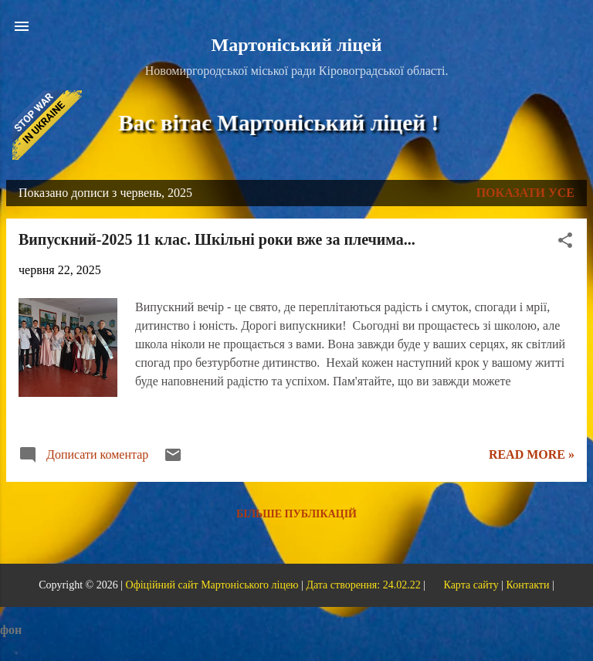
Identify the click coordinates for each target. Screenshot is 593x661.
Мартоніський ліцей (297, 45)
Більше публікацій (296, 514)
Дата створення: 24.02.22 (363, 585)
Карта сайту (470, 585)
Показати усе (525, 192)
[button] (565, 243)
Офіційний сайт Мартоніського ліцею (212, 585)
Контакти (528, 585)
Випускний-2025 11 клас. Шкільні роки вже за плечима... (217, 239)
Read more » (531, 454)
